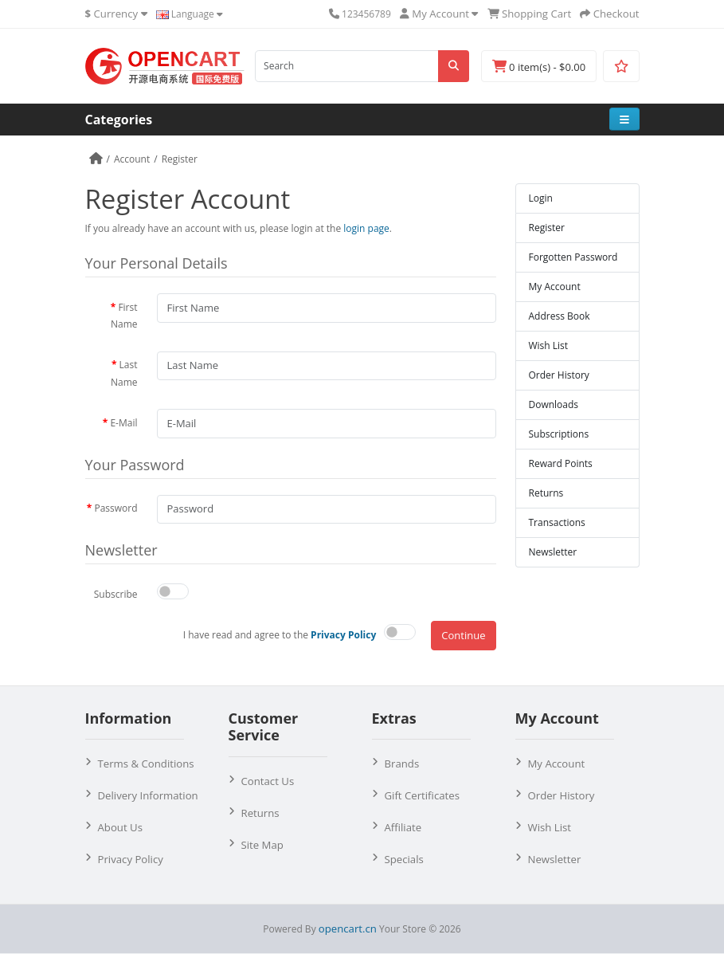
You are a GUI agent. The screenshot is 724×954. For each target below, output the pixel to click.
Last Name (124, 373)
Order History (559, 375)
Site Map (262, 845)
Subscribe (116, 594)
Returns (546, 493)
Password (115, 508)
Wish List (549, 345)
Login (541, 198)
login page (366, 228)
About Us (120, 827)
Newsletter (553, 552)
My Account (555, 286)
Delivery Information (148, 795)
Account (132, 159)
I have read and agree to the (280, 635)
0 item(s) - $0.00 (538, 67)
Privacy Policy (130, 859)
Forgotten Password (573, 257)
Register (180, 159)
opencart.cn (348, 928)
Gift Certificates (422, 795)
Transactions (557, 522)
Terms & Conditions (146, 763)
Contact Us (268, 781)
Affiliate (403, 827)
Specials (404, 859)
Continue (463, 635)
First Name (124, 316)
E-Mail (123, 423)
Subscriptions (559, 434)
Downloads (554, 404)
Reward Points (561, 463)
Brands (402, 763)
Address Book (559, 316)
